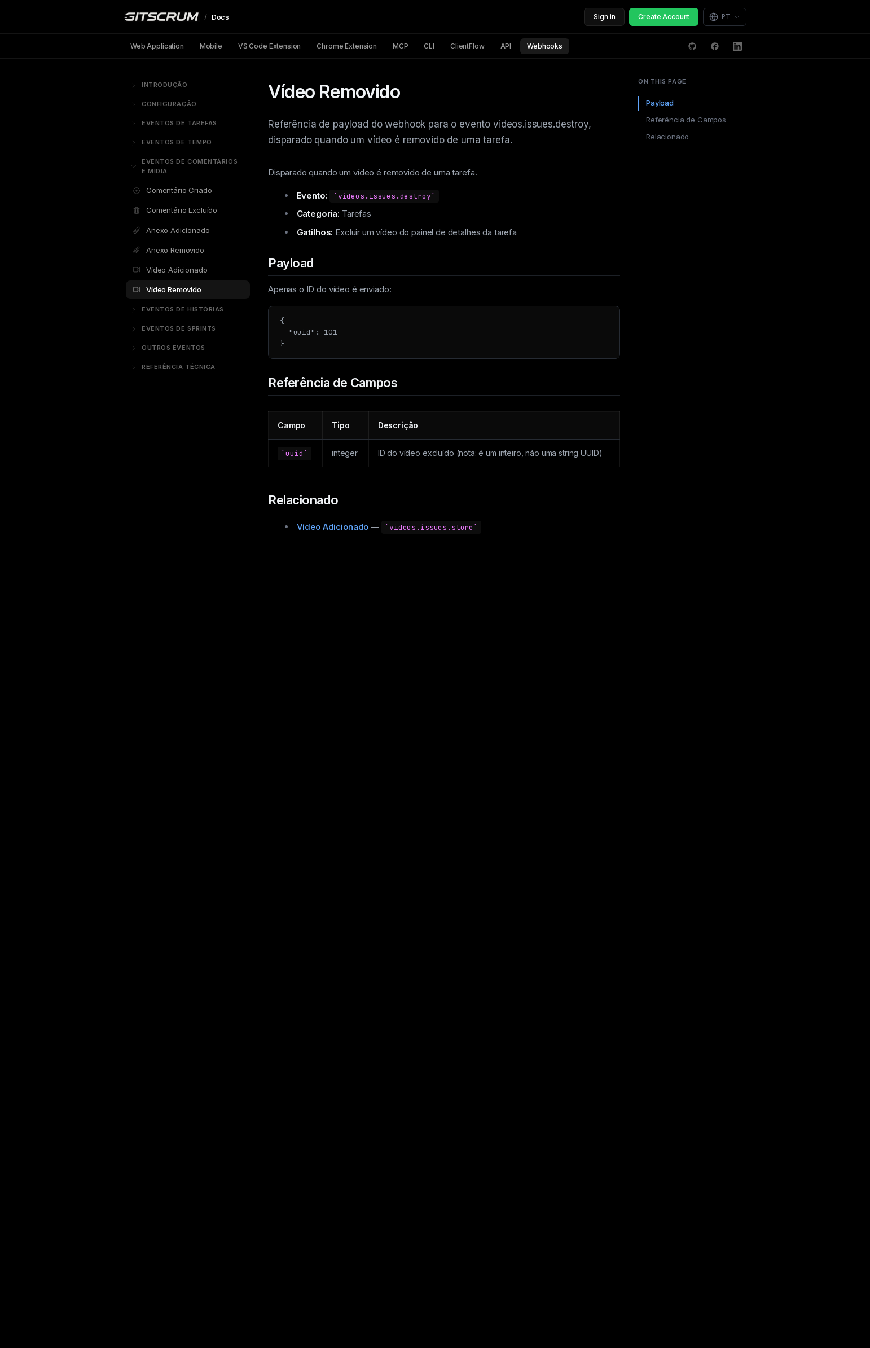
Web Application (157, 46)
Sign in (604, 16)
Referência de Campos (686, 119)
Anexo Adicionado (171, 230)
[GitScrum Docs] (176, 17)
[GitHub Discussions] (692, 46)
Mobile (211, 46)
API (506, 46)
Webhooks (545, 46)
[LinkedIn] (737, 46)
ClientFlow (467, 46)
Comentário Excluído (175, 209)
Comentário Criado (172, 190)
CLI (429, 46)
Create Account (663, 16)
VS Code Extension (269, 46)
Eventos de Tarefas (173, 123)
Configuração (163, 104)
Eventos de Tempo (171, 142)
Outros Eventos (167, 348)
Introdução (159, 85)
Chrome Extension (347, 46)
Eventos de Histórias (177, 309)
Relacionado (667, 136)
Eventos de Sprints (173, 328)
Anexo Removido (168, 249)
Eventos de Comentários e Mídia (184, 166)
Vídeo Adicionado (170, 269)
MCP (400, 46)
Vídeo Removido (167, 289)
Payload (660, 102)
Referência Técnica (173, 367)
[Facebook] (715, 46)
